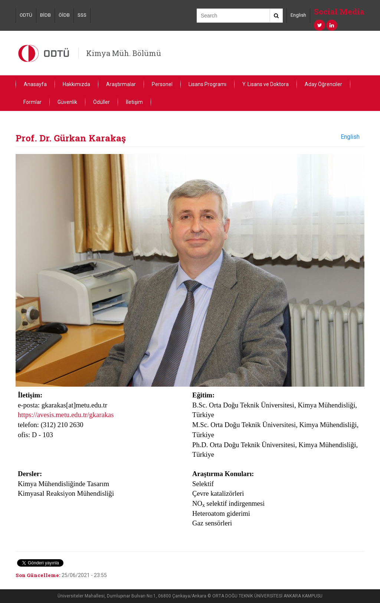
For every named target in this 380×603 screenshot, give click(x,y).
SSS (82, 15)
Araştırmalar (121, 84)
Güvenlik (67, 102)
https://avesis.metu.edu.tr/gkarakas (66, 415)
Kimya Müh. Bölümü (123, 53)
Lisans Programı (207, 84)
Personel (162, 84)
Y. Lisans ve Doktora (265, 84)
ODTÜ (26, 15)
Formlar (32, 102)
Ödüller (101, 102)
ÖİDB (64, 15)
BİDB (45, 15)
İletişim (134, 102)
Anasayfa (35, 84)
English (298, 15)
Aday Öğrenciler (323, 84)
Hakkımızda (76, 84)
